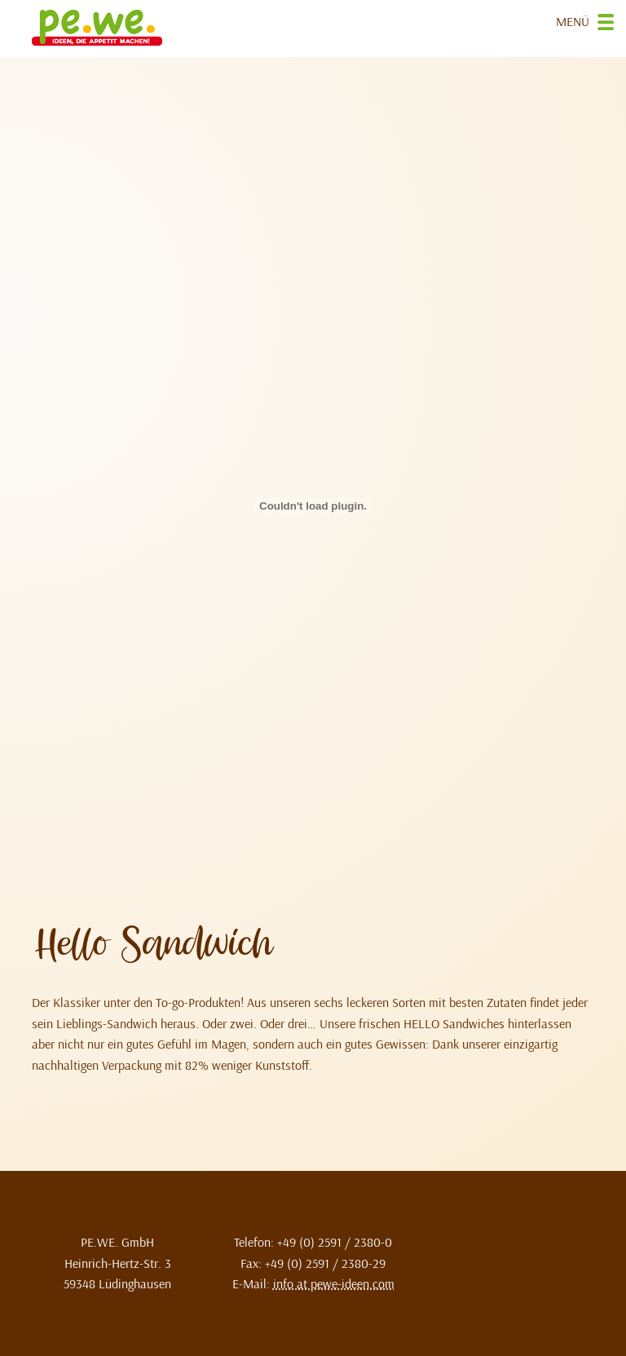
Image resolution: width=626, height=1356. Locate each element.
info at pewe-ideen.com (334, 1283)
